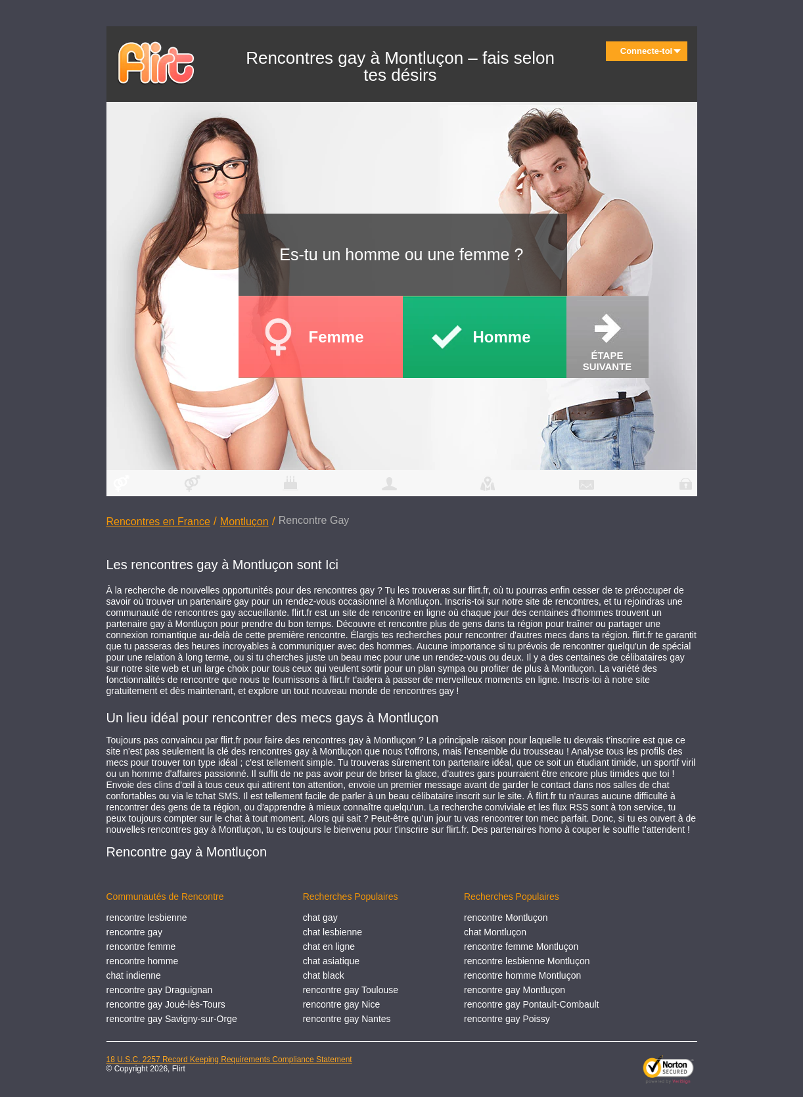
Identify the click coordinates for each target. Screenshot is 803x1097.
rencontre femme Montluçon (521, 946)
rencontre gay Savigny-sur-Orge (171, 1019)
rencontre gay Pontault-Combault (531, 1004)
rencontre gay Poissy (507, 1019)
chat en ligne (329, 946)
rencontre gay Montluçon (514, 990)
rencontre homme (142, 961)
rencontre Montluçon (506, 917)
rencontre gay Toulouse (350, 990)
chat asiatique (331, 961)
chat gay (320, 917)
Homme (502, 337)
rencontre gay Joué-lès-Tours (165, 1004)
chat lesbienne (332, 932)
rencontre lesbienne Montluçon (526, 961)
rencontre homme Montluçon (522, 975)
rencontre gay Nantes (347, 1019)
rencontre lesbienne (146, 917)
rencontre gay (134, 932)
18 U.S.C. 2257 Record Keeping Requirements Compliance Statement (229, 1059)
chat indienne (133, 975)
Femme (336, 337)
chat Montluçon (495, 932)
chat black (323, 975)
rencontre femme (141, 946)
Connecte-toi (650, 51)
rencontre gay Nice (341, 1004)
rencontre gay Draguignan (159, 990)
